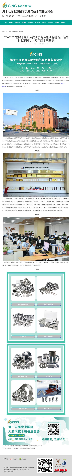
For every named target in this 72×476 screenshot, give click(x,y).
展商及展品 (30, 22)
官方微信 (22, 459)
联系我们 (63, 22)
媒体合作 (50, 22)
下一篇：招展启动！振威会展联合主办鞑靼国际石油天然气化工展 (18, 448)
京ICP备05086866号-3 (9, 472)
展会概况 (11, 22)
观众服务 (23, 22)
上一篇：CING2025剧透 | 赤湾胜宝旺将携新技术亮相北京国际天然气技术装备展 (22, 446)
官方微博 (13, 459)
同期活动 (37, 22)
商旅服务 (56, 22)
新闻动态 (44, 22)
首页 (6, 22)
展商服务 (17, 22)
